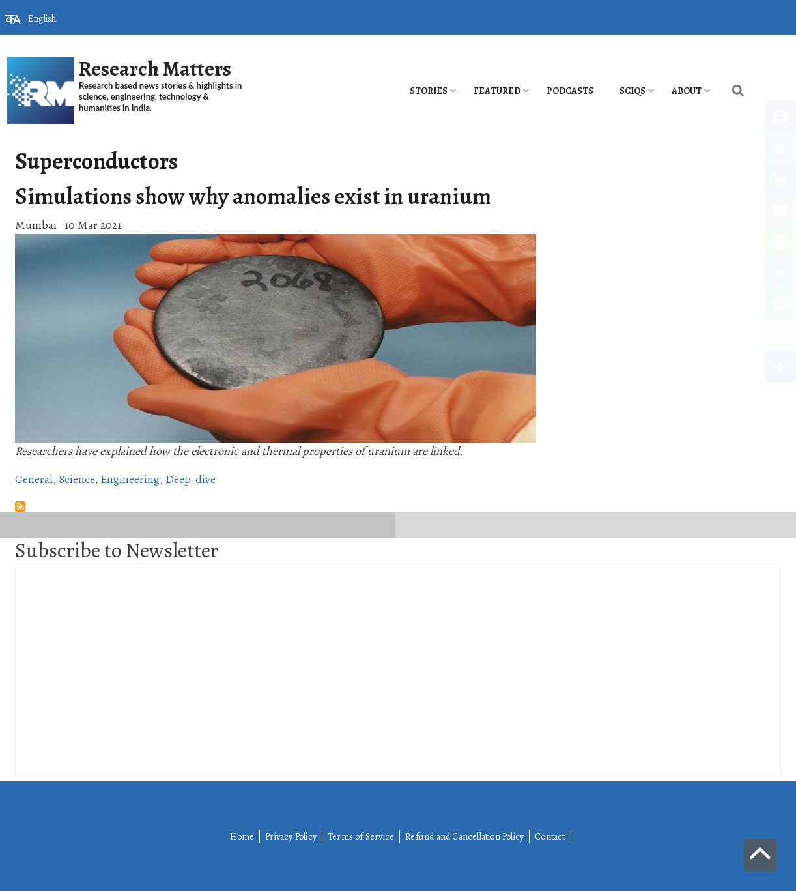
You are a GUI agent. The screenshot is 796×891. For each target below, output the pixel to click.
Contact (550, 836)
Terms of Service (361, 836)
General (34, 479)
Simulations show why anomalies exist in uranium (253, 196)
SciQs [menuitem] (632, 91)
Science (76, 479)
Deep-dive (190, 479)
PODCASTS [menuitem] (570, 91)
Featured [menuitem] (497, 91)
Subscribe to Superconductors (20, 506)
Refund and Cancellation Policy (464, 836)
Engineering (130, 479)
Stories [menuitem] (429, 91)
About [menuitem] (687, 91)
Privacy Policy (291, 836)
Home (242, 836)
